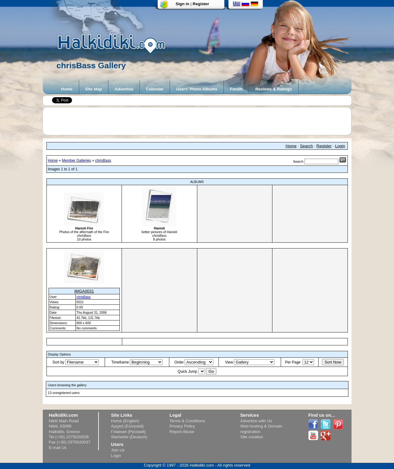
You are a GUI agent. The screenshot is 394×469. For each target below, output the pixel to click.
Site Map (93, 89)
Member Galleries (76, 160)
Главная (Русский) (128, 431)
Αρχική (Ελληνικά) (127, 426)
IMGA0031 (84, 291)
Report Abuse (182, 431)
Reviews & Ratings (273, 89)
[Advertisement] (200, 121)
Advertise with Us (256, 421)
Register (201, 4)
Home (67, 89)
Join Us (118, 450)
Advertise (124, 89)
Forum (236, 89)
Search (306, 146)
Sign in (182, 4)
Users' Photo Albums (196, 89)
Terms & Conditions (187, 421)
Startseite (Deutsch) (129, 437)
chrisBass (103, 160)
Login (340, 146)
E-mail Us (58, 447)
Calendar (154, 89)
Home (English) (125, 421)
